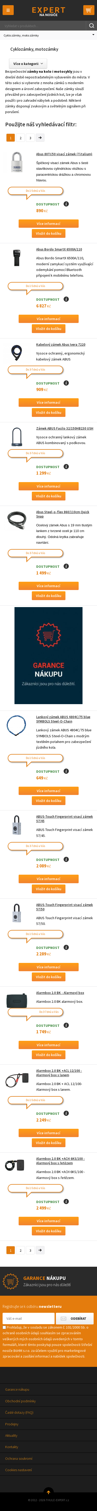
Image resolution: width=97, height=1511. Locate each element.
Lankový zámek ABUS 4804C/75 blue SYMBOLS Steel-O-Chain (63, 719)
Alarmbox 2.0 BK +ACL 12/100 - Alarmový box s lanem (59, 1072)
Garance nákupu (17, 1389)
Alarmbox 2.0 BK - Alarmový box (60, 993)
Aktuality (11, 1435)
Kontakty (11, 1446)
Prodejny (11, 1424)
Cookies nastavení (18, 1470)
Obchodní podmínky (20, 1401)
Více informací (48, 223)
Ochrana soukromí (18, 1458)
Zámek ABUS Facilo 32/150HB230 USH (64, 428)
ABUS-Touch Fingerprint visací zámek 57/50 (64, 907)
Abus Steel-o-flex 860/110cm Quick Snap (62, 514)
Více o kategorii (26, 63)
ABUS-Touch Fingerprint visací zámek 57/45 (64, 818)
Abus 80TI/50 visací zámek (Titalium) (64, 154)
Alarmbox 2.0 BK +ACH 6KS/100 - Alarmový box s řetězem (60, 1160)
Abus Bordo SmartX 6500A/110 (59, 249)
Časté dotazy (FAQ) (19, 1412)
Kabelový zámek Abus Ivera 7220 (60, 344)
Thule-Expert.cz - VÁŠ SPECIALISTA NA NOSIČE (48, 11)
